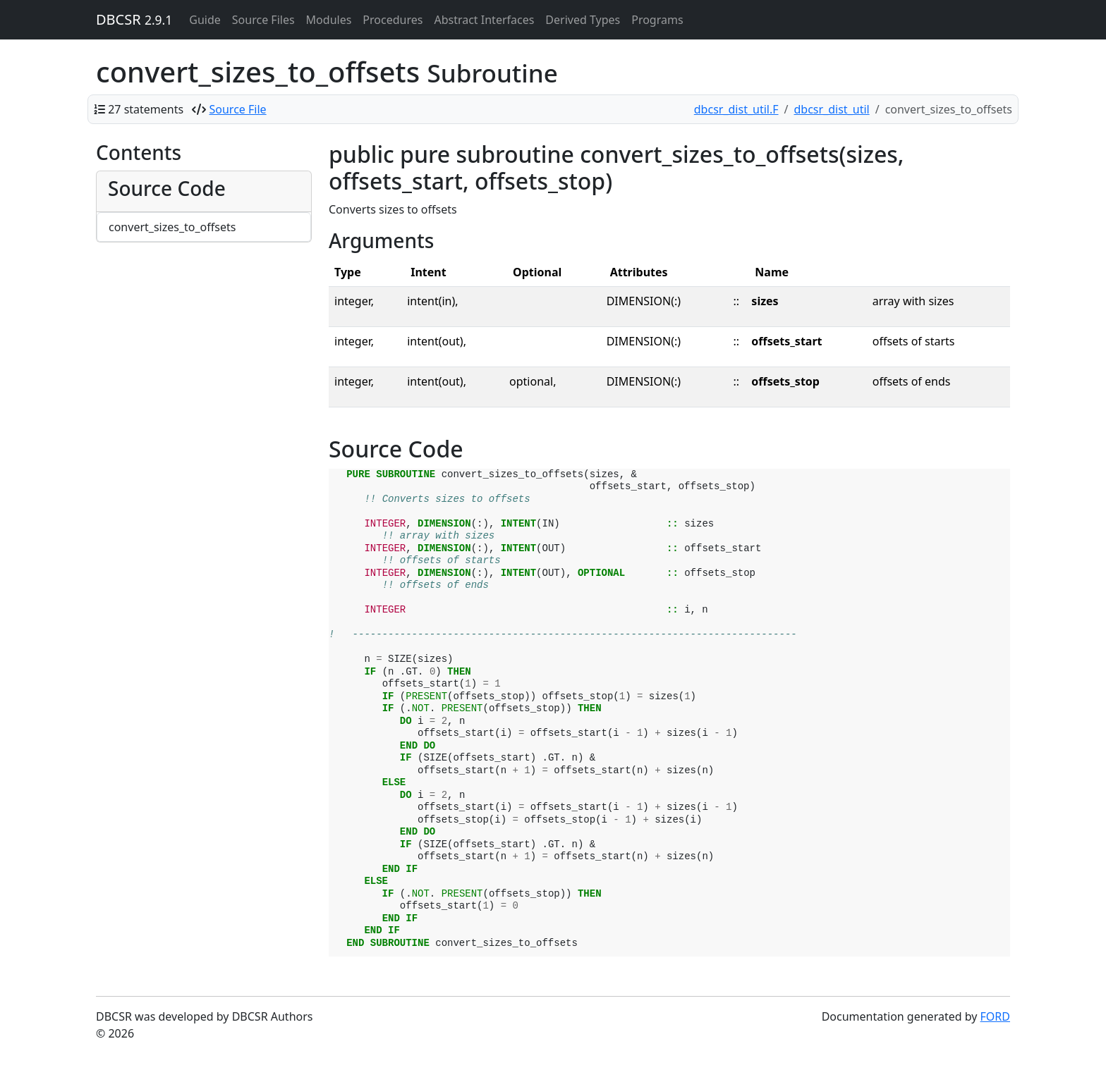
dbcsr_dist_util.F (736, 109)
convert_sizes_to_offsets (172, 227)
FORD (995, 1016)
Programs (657, 19)
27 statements (145, 109)
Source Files (263, 19)
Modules (329, 19)
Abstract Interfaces (484, 19)
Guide (205, 19)
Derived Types (582, 19)
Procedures (393, 19)
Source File (238, 109)
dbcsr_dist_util (832, 109)
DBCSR (134, 19)
